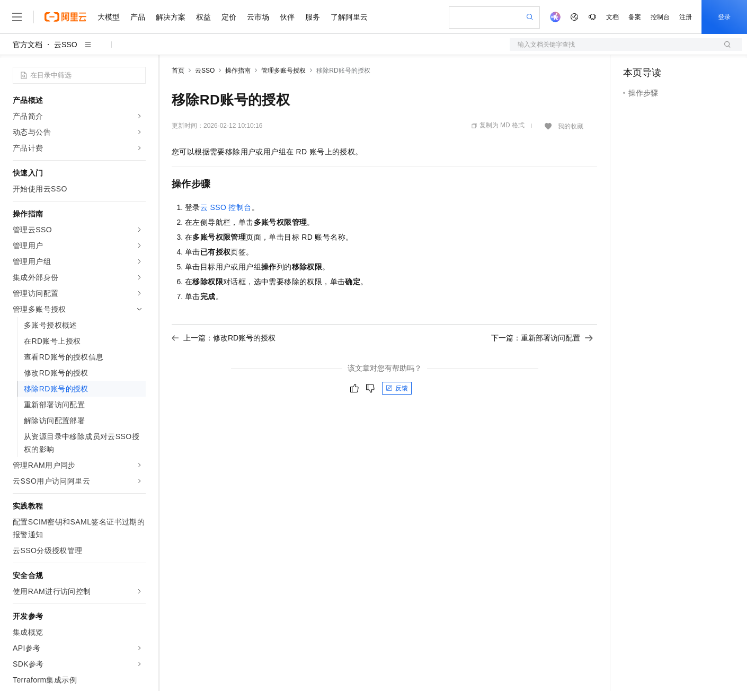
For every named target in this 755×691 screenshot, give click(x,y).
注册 (685, 17)
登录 (724, 17)
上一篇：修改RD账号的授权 (224, 338)
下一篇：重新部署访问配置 (542, 338)
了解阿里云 (349, 17)
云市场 (258, 17)
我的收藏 (570, 126)
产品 (137, 17)
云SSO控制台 (226, 207)
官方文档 (27, 44)
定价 (228, 17)
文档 (612, 17)
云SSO (65, 44)
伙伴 (287, 17)
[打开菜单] (17, 17)
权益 (203, 17)
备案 (634, 17)
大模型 (108, 17)
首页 (178, 70)
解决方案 (170, 17)
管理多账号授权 (283, 70)
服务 (312, 17)
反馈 (397, 388)
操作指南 (238, 70)
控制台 (660, 17)
